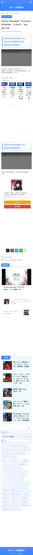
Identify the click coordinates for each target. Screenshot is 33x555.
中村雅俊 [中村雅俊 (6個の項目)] (6, 490)
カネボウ (5, 260)
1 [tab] (9, 104)
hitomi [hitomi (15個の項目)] (26, 449)
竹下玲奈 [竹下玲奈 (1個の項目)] (15, 501)
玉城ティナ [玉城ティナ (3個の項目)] (15, 498)
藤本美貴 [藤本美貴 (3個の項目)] (6, 505)
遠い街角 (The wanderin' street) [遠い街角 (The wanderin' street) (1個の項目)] (11, 509)
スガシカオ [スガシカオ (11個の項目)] (16, 471)
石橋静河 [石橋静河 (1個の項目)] (25, 498)
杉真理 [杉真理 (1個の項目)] (26, 494)
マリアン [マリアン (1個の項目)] (6, 486)
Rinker (9, 196)
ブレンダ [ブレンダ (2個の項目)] (19, 479)
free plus (20, 260)
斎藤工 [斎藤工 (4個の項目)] (5, 494)
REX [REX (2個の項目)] (23, 453)
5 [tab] (16, 104)
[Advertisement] (16, 123)
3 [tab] (12, 104)
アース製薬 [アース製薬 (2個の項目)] (24, 460)
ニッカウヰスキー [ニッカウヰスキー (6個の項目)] (8, 475)
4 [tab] (14, 104)
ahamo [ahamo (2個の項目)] (5, 445)
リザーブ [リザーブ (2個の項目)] (23, 486)
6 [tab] (18, 104)
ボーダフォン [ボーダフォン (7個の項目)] (24, 483)
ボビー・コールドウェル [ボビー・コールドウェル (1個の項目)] (10, 483)
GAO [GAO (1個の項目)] (19, 449)
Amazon (17, 202)
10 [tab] (25, 104)
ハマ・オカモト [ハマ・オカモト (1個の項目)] (21, 475)
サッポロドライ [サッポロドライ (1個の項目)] (7, 468)
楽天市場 (17, 206)
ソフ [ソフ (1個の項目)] (25, 471)
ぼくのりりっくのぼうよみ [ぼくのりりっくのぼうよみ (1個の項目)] (10, 460)
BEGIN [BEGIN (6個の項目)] (13, 445)
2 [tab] (11, 104)
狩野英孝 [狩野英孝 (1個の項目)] (6, 498)
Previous (3, 92)
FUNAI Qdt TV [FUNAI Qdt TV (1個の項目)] (23, 445)
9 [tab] (23, 104)
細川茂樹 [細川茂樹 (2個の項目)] (24, 501)
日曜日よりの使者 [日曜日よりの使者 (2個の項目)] (16, 494)
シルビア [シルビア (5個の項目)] (6, 471)
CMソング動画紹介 (16, 7)
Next (30, 92)
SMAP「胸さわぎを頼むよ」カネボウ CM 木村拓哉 (20, 93)
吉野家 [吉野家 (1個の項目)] (14, 490)
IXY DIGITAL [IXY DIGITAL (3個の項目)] (7, 453)
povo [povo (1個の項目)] (16, 453)
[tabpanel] (20, 91)
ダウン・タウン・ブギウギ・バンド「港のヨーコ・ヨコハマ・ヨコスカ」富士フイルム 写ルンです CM (21, 379)
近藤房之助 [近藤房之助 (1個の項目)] (25, 505)
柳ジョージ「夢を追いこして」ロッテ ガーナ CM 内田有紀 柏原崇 (21, 364)
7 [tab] (20, 104)
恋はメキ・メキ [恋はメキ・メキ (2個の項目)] (24, 490)
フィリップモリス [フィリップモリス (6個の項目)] (8, 479)
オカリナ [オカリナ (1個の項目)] (6, 464)
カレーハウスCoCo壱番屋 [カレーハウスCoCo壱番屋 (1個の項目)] (19, 464)
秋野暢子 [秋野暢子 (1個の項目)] (6, 501)
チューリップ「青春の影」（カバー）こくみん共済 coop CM (21, 404)
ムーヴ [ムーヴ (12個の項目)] (15, 486)
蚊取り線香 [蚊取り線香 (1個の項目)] (15, 505)
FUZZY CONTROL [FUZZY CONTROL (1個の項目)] (8, 449)
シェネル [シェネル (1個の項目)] (18, 468)
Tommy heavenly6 (7, 257)
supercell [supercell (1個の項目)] (6, 456)
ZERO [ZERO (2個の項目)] (14, 456)
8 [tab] (21, 104)
